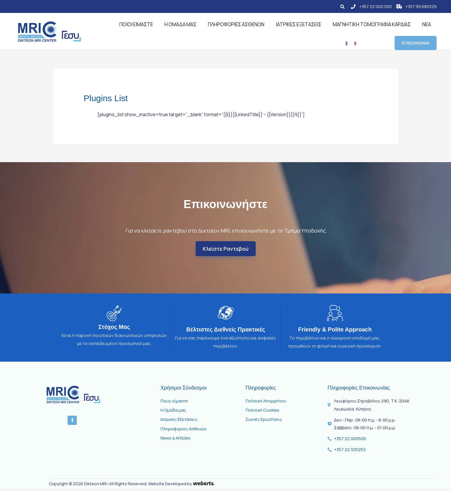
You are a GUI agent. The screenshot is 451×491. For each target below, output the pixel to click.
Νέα (426, 24)
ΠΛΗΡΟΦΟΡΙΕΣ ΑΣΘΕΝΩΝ (236, 24)
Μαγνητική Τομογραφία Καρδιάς (372, 24)
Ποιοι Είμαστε (136, 24)
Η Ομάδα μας (180, 24)
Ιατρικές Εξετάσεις (298, 24)
